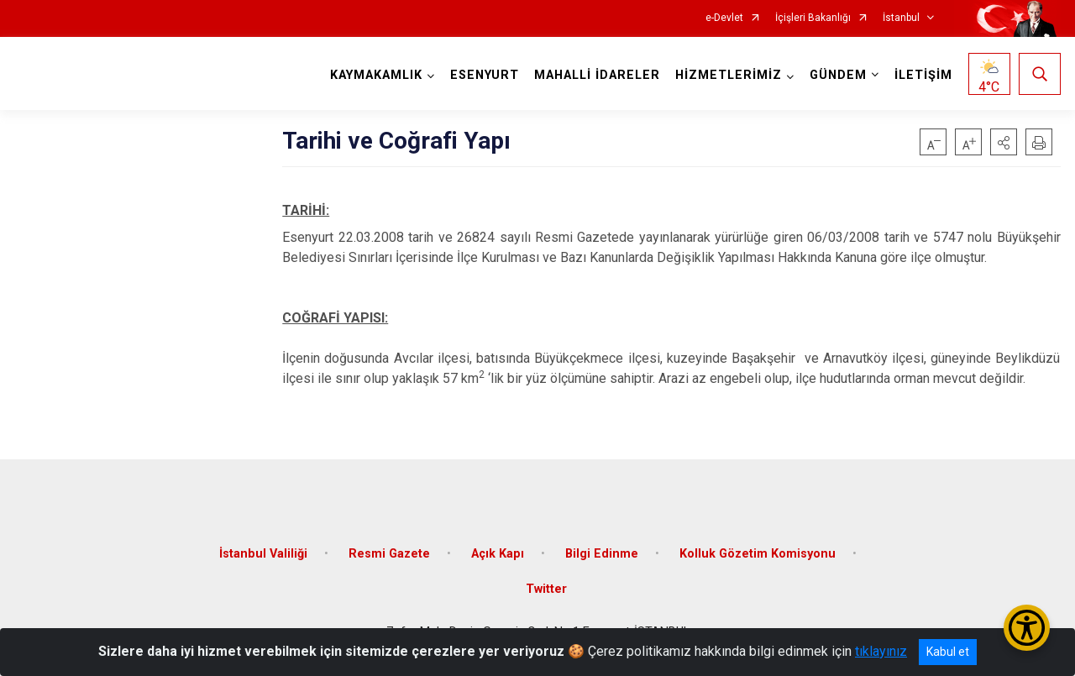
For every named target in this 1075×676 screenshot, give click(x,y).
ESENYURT (484, 75)
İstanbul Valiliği (263, 554)
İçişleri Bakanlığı (813, 18)
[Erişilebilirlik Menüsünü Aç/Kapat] (1027, 628)
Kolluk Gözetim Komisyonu (757, 554)
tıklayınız (881, 651)
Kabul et (947, 651)
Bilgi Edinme (601, 554)
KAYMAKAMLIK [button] (376, 75)
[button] (1003, 141)
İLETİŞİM (923, 75)
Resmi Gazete (389, 554)
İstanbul (901, 18)
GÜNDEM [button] (838, 75)
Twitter (546, 589)
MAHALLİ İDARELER (597, 75)
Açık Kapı (497, 554)
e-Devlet (724, 18)
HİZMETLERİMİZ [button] (728, 75)
